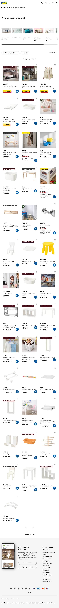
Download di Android (27, 567)
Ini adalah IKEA (46, 565)
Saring (25, 52)
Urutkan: (9, 52)
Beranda (3, 7)
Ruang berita (46, 570)
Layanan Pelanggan (48, 556)
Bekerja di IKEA (46, 568)
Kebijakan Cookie (51, 602)
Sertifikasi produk (47, 581)
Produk (8, 7)
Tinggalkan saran (47, 574)
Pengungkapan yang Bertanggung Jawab (35, 602)
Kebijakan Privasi (5, 602)
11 (32, 59)
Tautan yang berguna (48, 548)
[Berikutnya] (35, 59)
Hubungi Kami (46, 561)
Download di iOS (27, 563)
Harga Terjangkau (47, 577)
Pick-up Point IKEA (47, 563)
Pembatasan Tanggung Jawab (18, 602)
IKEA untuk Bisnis (47, 558)
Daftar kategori (47, 579)
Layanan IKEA (46, 572)
